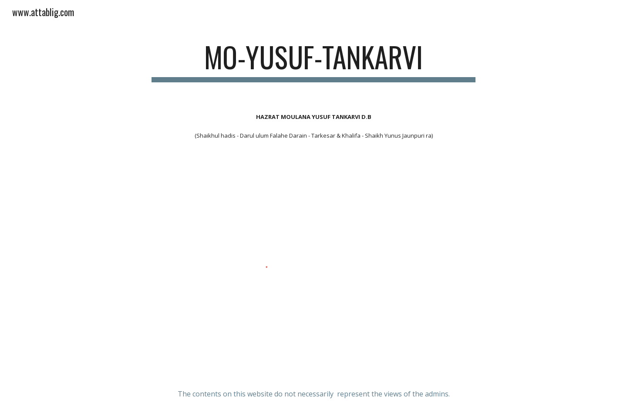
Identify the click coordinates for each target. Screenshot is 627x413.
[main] (313, 61)
